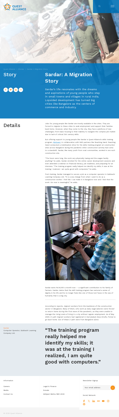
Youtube (103, 401)
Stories (21, 69)
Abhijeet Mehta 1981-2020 (53, 394)
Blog (84, 404)
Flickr (98, 401)
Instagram (108, 401)
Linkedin (93, 401)
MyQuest (56, 142)
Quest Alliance (9, 69)
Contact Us (8, 394)
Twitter (89, 401)
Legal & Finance (49, 386)
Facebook (84, 401)
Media (5, 390)
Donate (46, 390)
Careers (6, 386)
